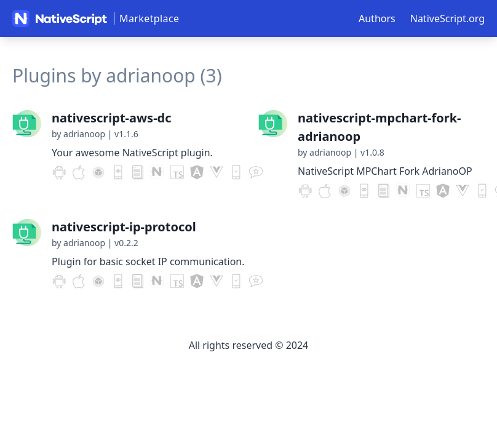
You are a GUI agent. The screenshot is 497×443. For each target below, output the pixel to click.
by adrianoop (78, 134)
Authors (377, 18)
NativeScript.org (447, 18)
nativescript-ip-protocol (124, 226)
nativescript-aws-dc (112, 118)
